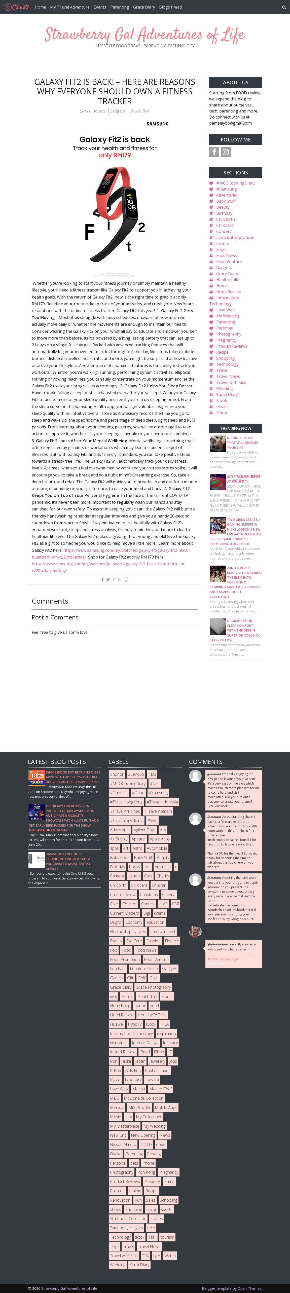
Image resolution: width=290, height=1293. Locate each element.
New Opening (143, 1135)
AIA (163, 830)
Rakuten (117, 1191)
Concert (223, 231)
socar (151, 1209)
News (165, 1135)
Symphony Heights (126, 1228)
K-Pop (115, 1070)
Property (152, 1181)
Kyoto (115, 1080)
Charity (163, 876)
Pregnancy (226, 340)
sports (166, 1209)
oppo (161, 1144)
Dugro (115, 922)
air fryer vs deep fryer (222, 959)
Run (138, 1200)
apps (114, 848)
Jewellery (157, 1061)
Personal (224, 328)
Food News (226, 255)
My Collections (149, 1117)
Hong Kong (120, 1005)
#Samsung (226, 189)
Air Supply (118, 839)
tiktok (139, 1237)
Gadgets (118, 111)
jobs (173, 1061)
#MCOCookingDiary (235, 183)
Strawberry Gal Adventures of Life (145, 35)
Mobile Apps (166, 1107)
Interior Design (145, 1043)
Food (221, 249)
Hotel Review (228, 291)
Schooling (168, 1200)
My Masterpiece (124, 1126)
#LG (152, 774)
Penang (154, 1154)
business (163, 867)
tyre (156, 1256)
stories (157, 1218)
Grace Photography (153, 987)
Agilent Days (145, 830)
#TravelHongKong (126, 802)
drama (160, 913)
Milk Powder (139, 1107)
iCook (221, 400)
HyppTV (135, 1024)
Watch (170, 1256)
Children (159, 885)
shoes (115, 1209)
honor (140, 1005)
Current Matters (124, 913)
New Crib (118, 1135)
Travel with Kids (231, 382)
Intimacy (170, 1043)
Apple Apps (160, 839)
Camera (117, 876)
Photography (228, 334)
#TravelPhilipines (125, 811)
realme (135, 1191)
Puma (169, 1181)
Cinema (168, 894)
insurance (119, 1043)
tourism (167, 1237)
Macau (138, 1089)
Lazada (152, 1080)
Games (116, 978)
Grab (154, 978)
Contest (148, 904)
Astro (137, 848)
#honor (117, 774)
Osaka (115, 1154)
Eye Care (134, 941)
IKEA (164, 1024)
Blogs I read (170, 7)
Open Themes (249, 1288)
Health (127, 996)
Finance (172, 941)
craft (163, 904)
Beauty (223, 207)
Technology (227, 364)
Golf (141, 978)
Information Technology (131, 1033)
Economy (134, 922)
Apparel (139, 839)
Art (125, 848)
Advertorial (226, 195)
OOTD (146, 1144)
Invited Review (122, 1052)
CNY (114, 904)
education (155, 922)
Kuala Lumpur (157, 1070)
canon (134, 876)
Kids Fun (133, 1070)
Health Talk (227, 279)
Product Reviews (231, 346)
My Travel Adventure (70, 7)
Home (40, 7)
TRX (145, 1256)
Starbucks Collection (128, 1218)
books (134, 867)
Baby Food (120, 857)
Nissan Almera (123, 1144)
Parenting (119, 7)
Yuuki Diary (227, 394)
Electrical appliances (235, 237)
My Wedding (228, 316)
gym (113, 996)
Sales (151, 1200)
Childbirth (225, 219)
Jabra (126, 1061)
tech (151, 1228)
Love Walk (226, 310)
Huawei (117, 1024)
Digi (146, 913)
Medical (117, 1107)
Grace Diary (144, 7)
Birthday (224, 213)
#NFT (155, 783)
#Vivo (152, 820)
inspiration (166, 1033)
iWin (113, 1061)
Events (100, 7)
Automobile (157, 848)
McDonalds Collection (143, 1098)
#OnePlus (119, 792)
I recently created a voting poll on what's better (231, 946)
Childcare (225, 225)
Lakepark (133, 1080)
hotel (154, 1005)
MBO (115, 1098)
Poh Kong (146, 1172)
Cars (148, 876)
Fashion (153, 941)
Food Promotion (125, 959)
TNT (152, 1237)
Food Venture (229, 261)
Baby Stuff (226, 201)
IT (170, 1052)
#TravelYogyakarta (126, 820)
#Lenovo (136, 774)
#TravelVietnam (158, 811)
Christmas (149, 894)
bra (147, 867)
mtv (128, 1117)
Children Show (123, 894)
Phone (148, 1163)
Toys (114, 1246)
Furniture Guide (144, 968)
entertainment (162, 931)
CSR (175, 904)
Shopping (225, 358)
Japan (140, 1061)
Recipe (222, 352)
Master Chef (160, 1089)
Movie (115, 1117)
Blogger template (217, 1288)
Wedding (224, 388)
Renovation (120, 1200)
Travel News (228, 376)
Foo (113, 950)
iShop (221, 412)
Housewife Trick (152, 1015)
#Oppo (138, 792)
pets (134, 1163)
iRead (221, 406)
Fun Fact (118, 968)
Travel (222, 370)
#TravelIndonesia (162, 802)
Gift (130, 978)
